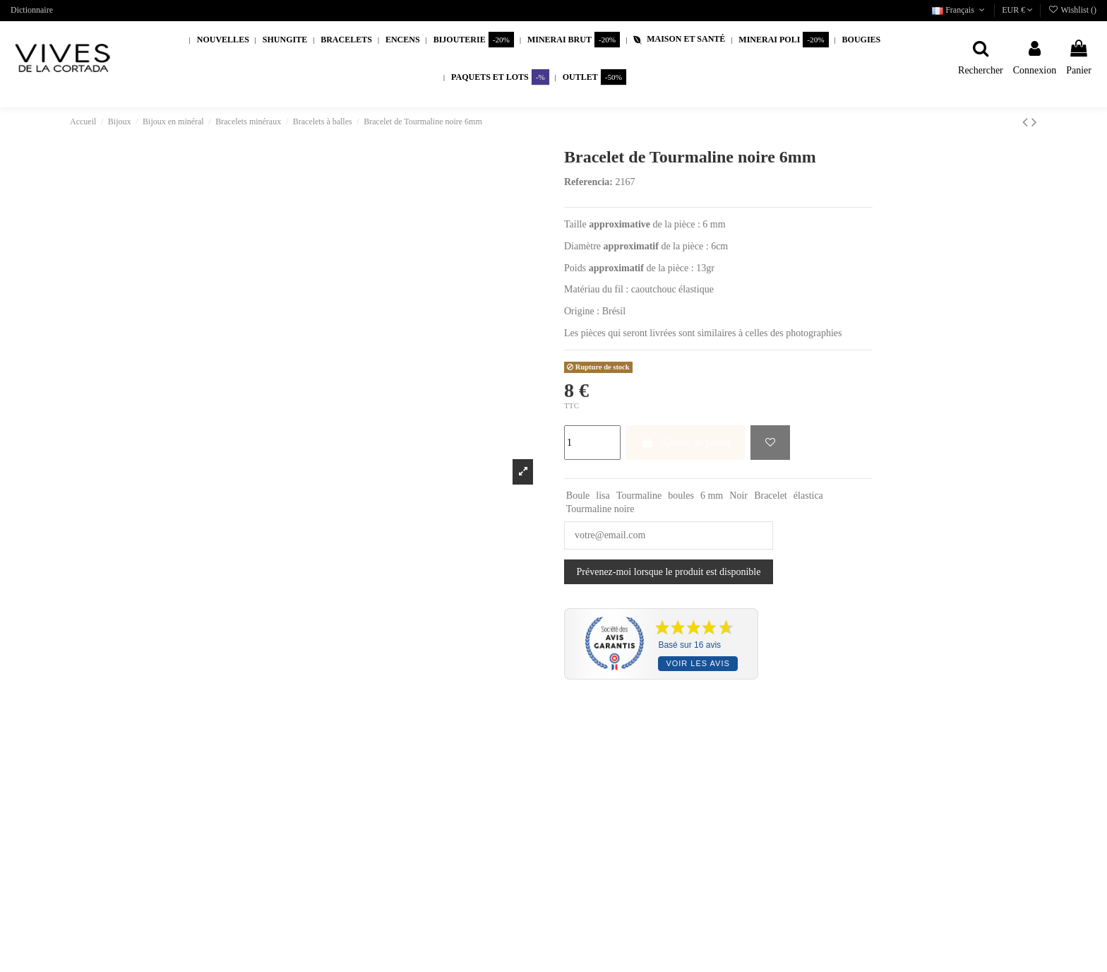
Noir (738, 495)
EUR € (1017, 10)
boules (681, 495)
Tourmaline (639, 495)
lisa (602, 495)
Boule (578, 495)
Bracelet (770, 495)
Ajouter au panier (685, 442)
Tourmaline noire (600, 509)
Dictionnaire (32, 10)
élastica (808, 495)
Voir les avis (697, 663)
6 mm (711, 495)
